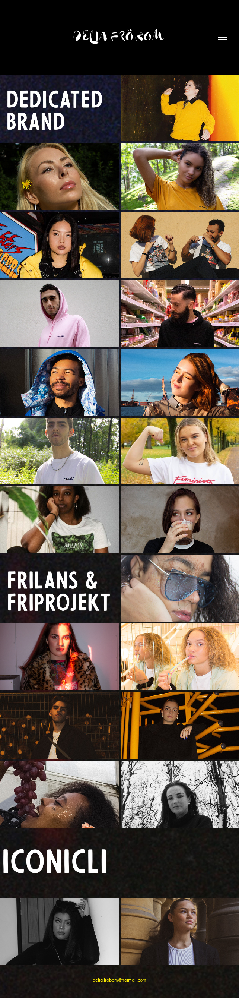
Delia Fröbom (119, 37)
